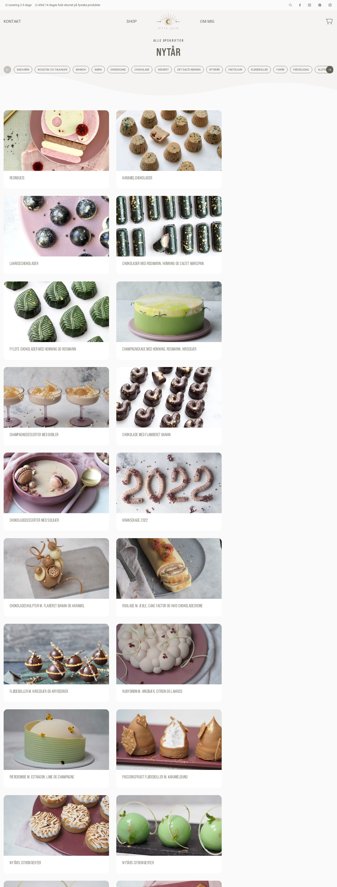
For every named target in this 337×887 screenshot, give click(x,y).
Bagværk (23, 70)
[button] (7, 69)
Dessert (163, 70)
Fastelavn (235, 70)
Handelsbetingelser (262, 879)
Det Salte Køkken (188, 70)
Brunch (81, 70)
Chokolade (141, 70)
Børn (98, 70)
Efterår (214, 70)
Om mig (207, 21)
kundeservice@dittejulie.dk (24, 879)
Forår (280, 70)
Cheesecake (118, 70)
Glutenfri (324, 70)
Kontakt (12, 21)
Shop (131, 21)
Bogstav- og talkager (52, 70)
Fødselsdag (301, 70)
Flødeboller (259, 70)
